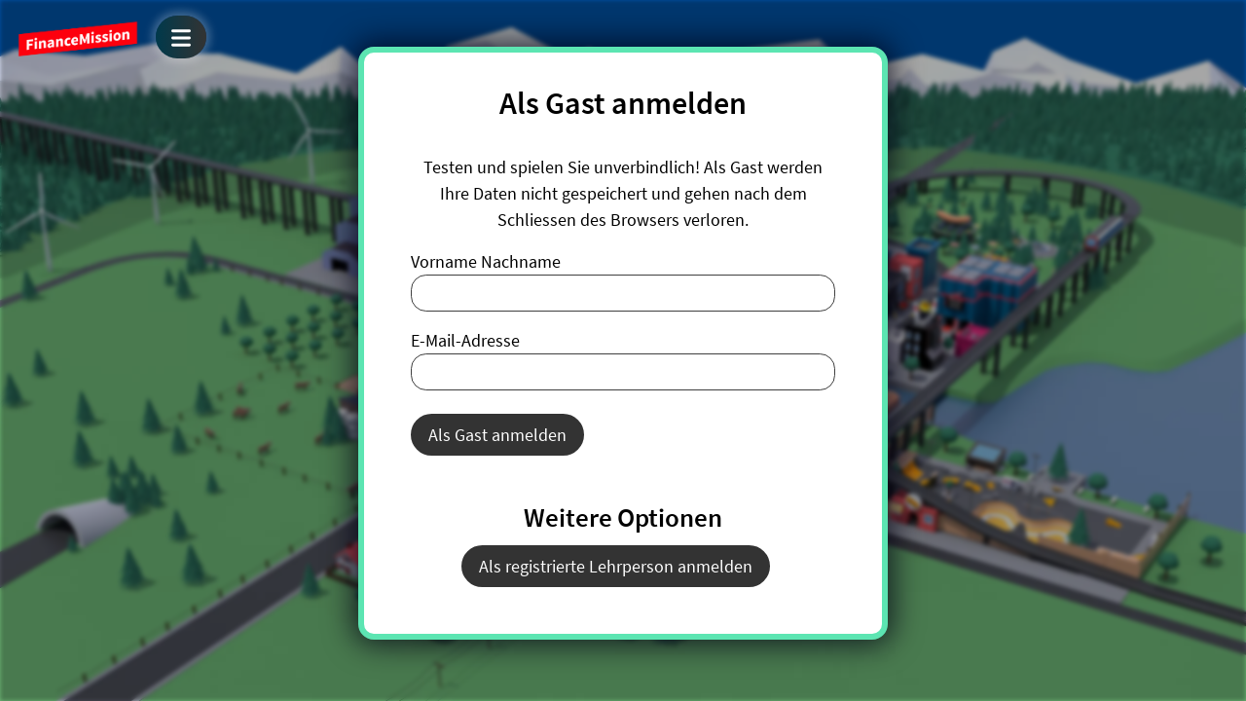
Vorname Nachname (486, 261)
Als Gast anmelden (497, 435)
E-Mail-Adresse (465, 340)
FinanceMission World (78, 39)
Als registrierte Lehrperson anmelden (615, 566)
